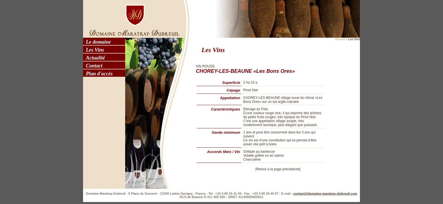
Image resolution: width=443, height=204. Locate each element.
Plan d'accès (99, 73)
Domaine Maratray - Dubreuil (132, 18)
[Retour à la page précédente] (277, 169)
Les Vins (95, 50)
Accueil (340, 39)
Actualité (95, 58)
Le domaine (98, 42)
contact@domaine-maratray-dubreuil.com (325, 193)
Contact (94, 66)
